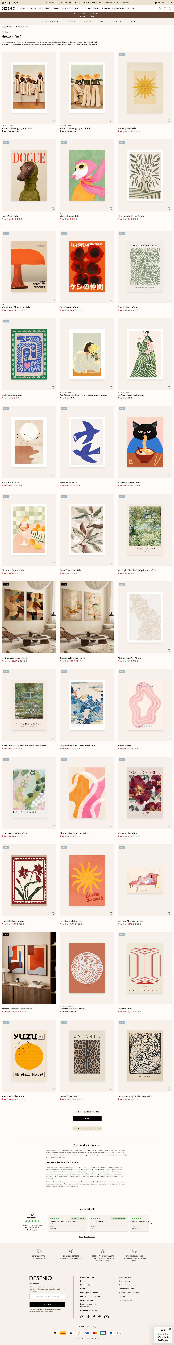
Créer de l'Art (44, 8)
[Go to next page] (100, 1128)
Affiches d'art (23, 27)
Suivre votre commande (127, 1285)
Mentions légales (86, 1285)
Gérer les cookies (125, 1300)
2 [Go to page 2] (82, 1128)
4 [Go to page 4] (90, 1128)
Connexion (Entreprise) (89, 1310)
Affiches (24, 8)
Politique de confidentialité (129, 1293)
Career (83, 1289)
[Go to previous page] (75, 1128)
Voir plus (87, 1118)
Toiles (33, 8)
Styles (117, 21)
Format (87, 21)
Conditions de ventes (127, 1289)
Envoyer (47, 1304)
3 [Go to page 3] (86, 1128)
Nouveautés (80, 8)
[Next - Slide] (151, 1223)
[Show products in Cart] (169, 8)
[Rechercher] (160, 8)
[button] (163, 1335)
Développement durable (89, 1293)
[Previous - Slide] (45, 1223)
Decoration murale (120, 8)
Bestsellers (93, 8)
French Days (67, 8)
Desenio (93, 1339)
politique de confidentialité (45, 1309)
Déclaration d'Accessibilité (90, 1296)
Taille (103, 21)
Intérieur (106, 8)
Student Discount (86, 1300)
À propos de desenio (88, 1277)
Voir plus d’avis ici (87, 1237)
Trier (132, 21)
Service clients (124, 1281)
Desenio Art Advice (126, 1277)
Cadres (56, 8)
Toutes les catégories (48, 21)
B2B (133, 8)
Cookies (122, 1296)
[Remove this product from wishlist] (53, 121)
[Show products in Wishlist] (164, 8)
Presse (82, 1281)
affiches (75, 1151)
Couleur (71, 21)
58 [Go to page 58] (96, 1128)
